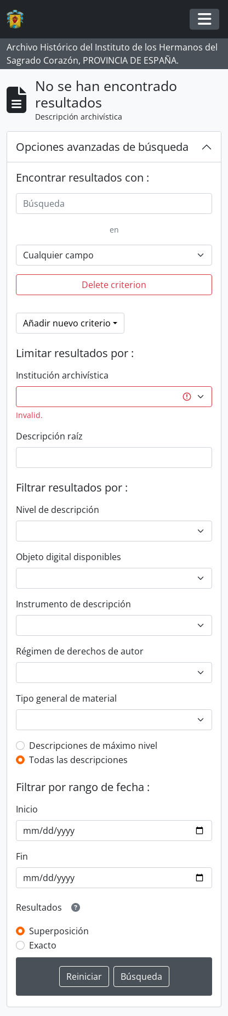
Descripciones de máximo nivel (93, 746)
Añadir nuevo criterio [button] (67, 323)
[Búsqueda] (114, 203)
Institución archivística (62, 375)
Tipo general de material (66, 698)
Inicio (27, 809)
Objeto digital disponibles (68, 557)
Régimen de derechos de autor (80, 651)
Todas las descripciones (78, 760)
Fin (22, 856)
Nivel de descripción (57, 510)
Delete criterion (114, 285)
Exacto (42, 945)
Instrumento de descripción (73, 604)
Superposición (59, 931)
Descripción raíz (49, 436)
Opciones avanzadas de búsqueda (102, 146)
